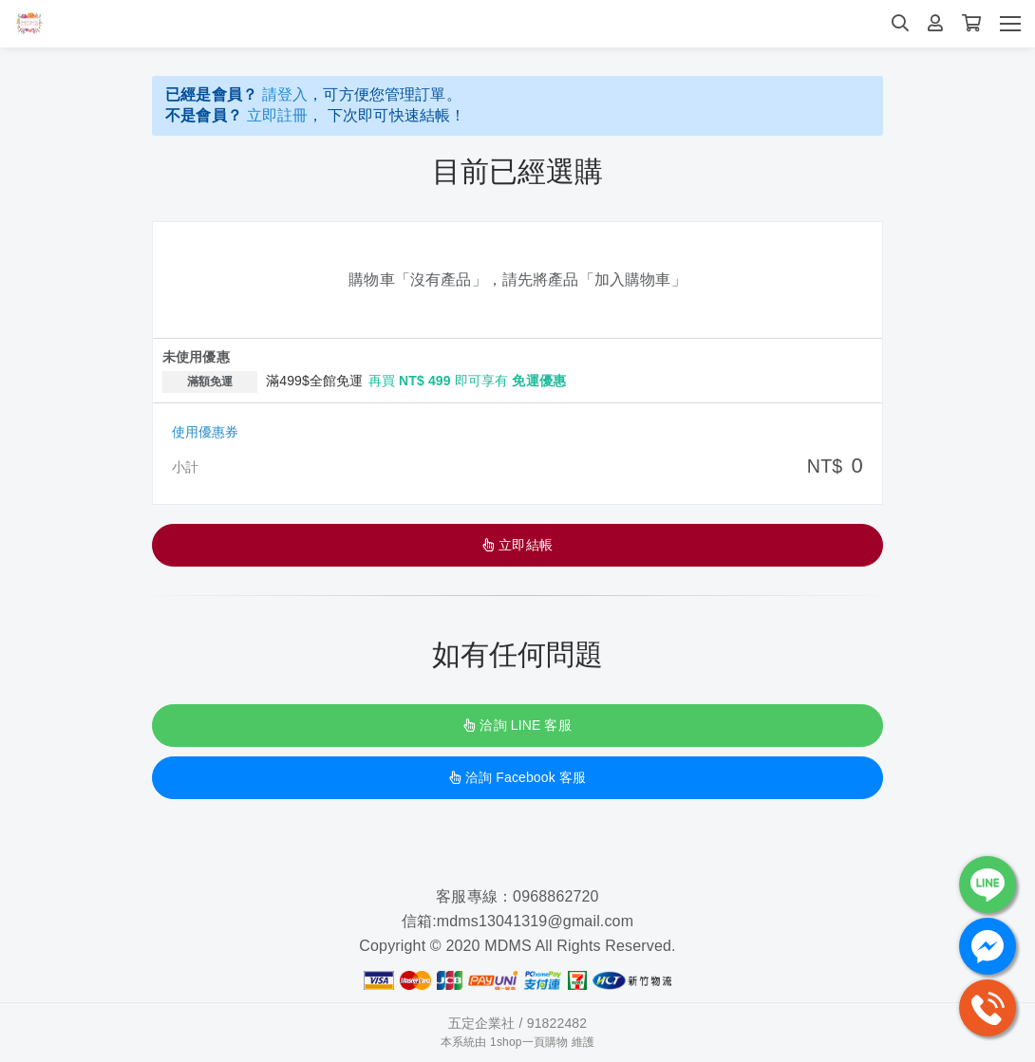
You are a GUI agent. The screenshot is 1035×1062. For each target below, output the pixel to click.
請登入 (286, 94)
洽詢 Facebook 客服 (517, 778)
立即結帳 (517, 545)
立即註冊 (278, 115)
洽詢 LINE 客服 (517, 726)
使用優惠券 (205, 432)
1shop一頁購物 (529, 1043)
